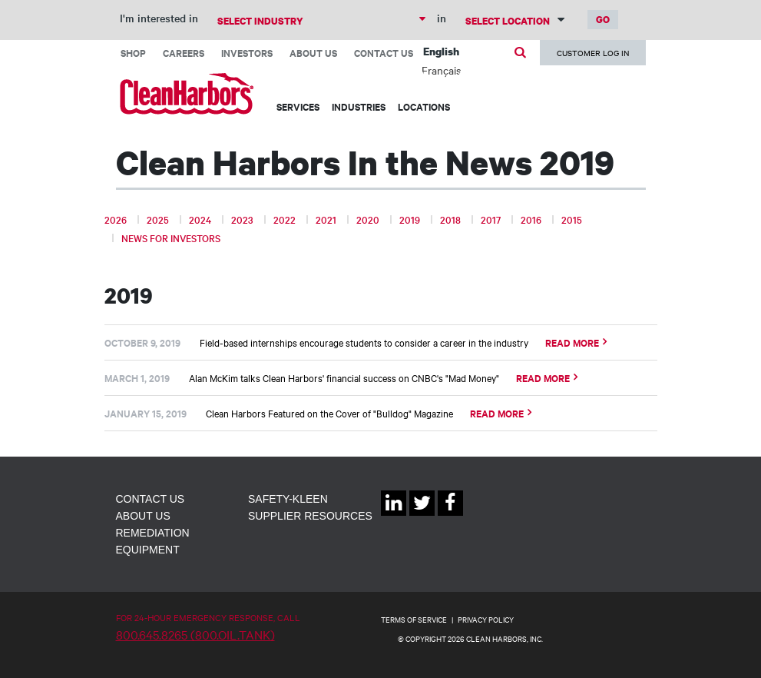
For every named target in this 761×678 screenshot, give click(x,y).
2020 (367, 219)
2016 (531, 219)
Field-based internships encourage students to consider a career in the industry (364, 342)
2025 (158, 219)
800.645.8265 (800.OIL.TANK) (195, 634)
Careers (183, 52)
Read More (572, 342)
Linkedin (393, 515)
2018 (450, 219)
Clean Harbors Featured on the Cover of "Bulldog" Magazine (329, 413)
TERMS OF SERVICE (414, 619)
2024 (200, 219)
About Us (313, 52)
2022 (284, 219)
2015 (571, 219)
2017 (491, 219)
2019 (409, 219)
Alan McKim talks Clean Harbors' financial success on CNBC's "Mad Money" (344, 377)
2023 (242, 219)
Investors (247, 52)
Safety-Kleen (288, 499)
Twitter (422, 515)
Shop (133, 52)
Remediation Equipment (153, 541)
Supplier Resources (310, 516)
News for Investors (170, 237)
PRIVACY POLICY (486, 619)
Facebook (450, 515)
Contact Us (383, 52)
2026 (115, 219)
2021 (326, 219)
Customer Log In (593, 52)
